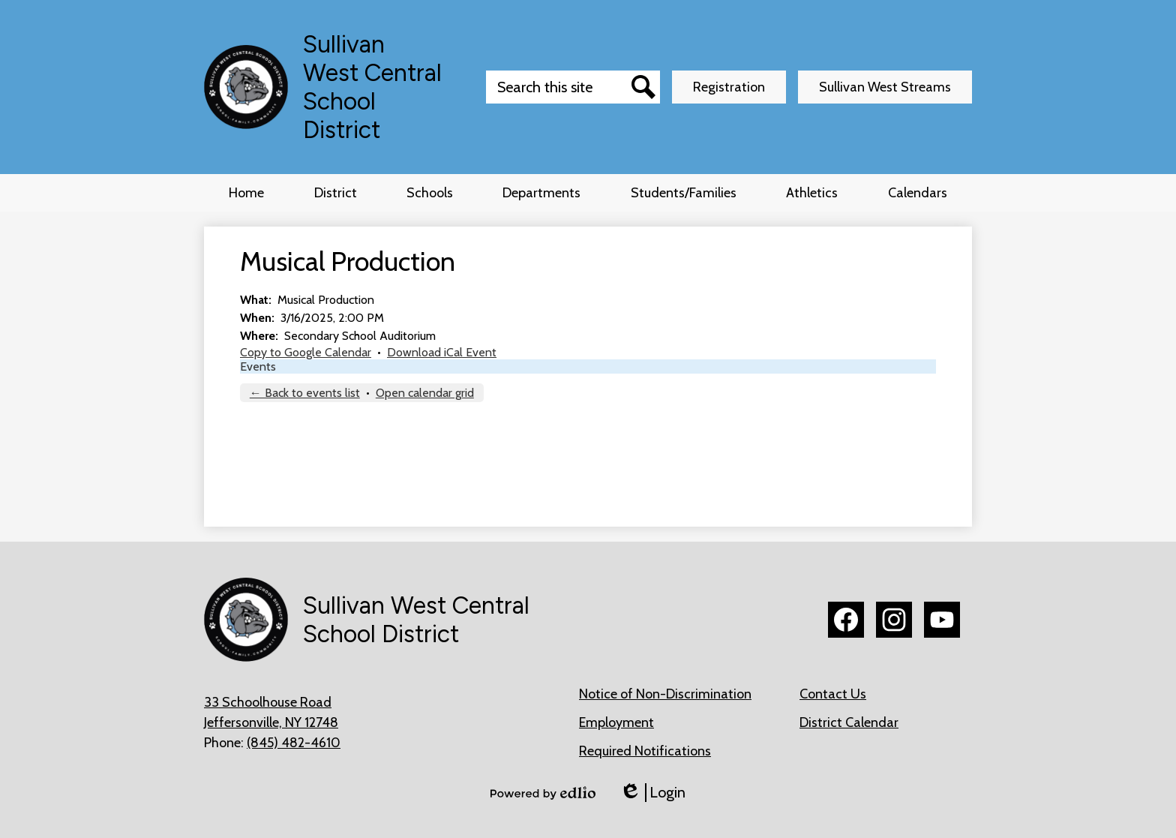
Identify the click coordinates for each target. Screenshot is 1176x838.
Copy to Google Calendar (305, 352)
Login (653, 792)
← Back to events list (305, 393)
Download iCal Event (441, 352)
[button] (335, 193)
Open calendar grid (425, 393)
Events (258, 366)
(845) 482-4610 (293, 742)
